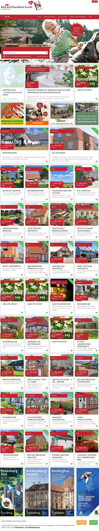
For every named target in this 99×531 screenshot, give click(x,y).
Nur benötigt (81, 522)
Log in (95, 1)
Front (8, 17)
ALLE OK (93, 522)
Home (11, 17)
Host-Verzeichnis (62, 17)
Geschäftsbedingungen (32, 527)
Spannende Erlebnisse (49, 17)
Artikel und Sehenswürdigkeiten (78, 17)
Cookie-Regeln (19, 527)
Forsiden (6, 17)
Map (90, 17)
